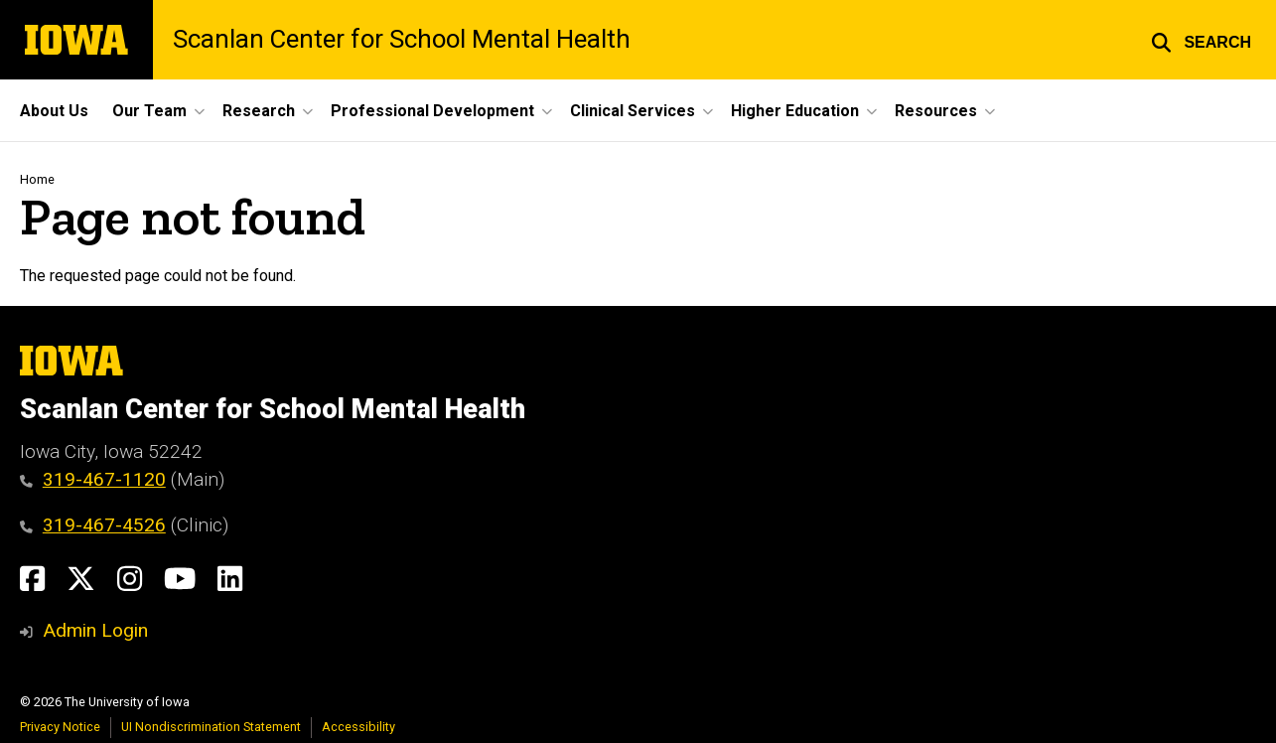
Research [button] (258, 110)
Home (37, 179)
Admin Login (95, 630)
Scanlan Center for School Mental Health (402, 40)
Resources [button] (936, 110)
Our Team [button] (149, 110)
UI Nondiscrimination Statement (211, 726)
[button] (1201, 39)
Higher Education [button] (795, 110)
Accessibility (358, 726)
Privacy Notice (60, 726)
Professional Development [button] (432, 110)
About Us (54, 110)
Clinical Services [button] (632, 110)
